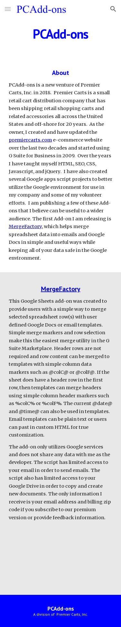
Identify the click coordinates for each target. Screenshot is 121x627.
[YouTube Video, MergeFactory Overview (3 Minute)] (60, 556)
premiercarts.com (30, 140)
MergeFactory (25, 226)
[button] (7, 9)
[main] (60, 33)
